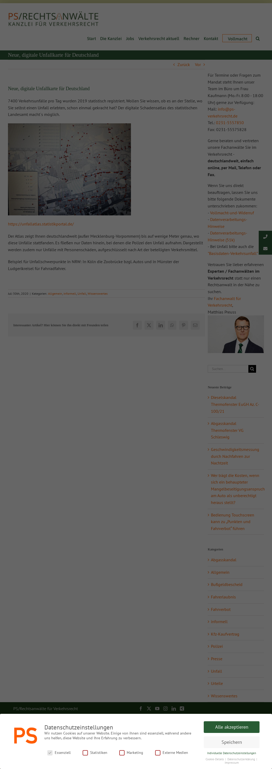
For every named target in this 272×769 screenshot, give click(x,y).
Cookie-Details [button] (215, 759)
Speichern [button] (232, 742)
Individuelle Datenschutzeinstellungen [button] (231, 753)
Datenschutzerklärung (241, 759)
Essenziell (59, 752)
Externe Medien (171, 752)
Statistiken (95, 752)
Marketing (131, 752)
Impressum (232, 762)
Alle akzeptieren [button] (231, 727)
